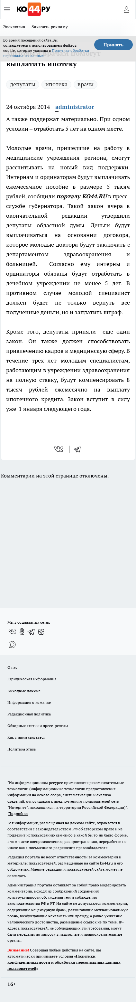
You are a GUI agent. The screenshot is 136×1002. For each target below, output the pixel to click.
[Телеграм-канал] (31, 631)
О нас (12, 667)
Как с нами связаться (26, 737)
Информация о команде (29, 702)
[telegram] (79, 449)
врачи (85, 84)
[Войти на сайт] (126, 9)
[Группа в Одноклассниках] (22, 631)
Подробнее (18, 813)
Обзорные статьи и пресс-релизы (37, 725)
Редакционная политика (29, 714)
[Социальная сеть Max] (12, 644)
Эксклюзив (14, 27)
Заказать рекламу (50, 27)
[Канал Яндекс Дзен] (41, 631)
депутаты (22, 84)
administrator (74, 106)
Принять (113, 45)
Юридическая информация (31, 678)
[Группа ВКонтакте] (12, 631)
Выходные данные (24, 690)
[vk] (59, 449)
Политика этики (21, 749)
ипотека (56, 84)
